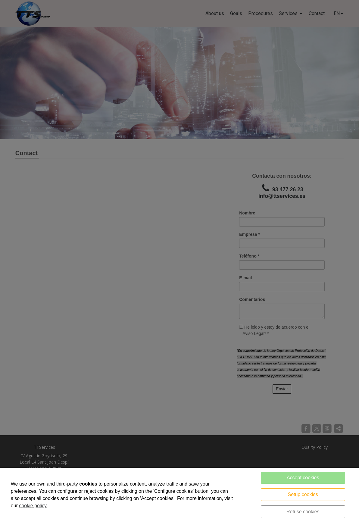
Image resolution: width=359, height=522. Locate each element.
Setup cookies (303, 494)
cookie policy (33, 505)
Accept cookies (303, 477)
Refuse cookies (302, 511)
